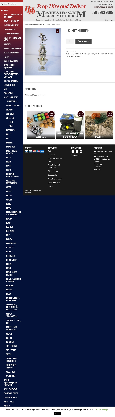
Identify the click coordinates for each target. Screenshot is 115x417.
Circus (8, 170)
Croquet (9, 195)
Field (11, 122)
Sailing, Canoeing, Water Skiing (13, 299)
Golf (8, 235)
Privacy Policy (53, 171)
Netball (9, 264)
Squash (9, 333)
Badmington (10, 130)
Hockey (9, 239)
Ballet (8, 134)
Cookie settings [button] (102, 410)
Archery (9, 109)
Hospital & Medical (11, 81)
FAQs (50, 151)
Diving (8, 208)
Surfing (9, 338)
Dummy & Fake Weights (12, 48)
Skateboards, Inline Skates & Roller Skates (12, 307)
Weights (7, 405)
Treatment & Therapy (11, 366)
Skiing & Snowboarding (11, 315)
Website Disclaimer (55, 179)
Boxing (8, 165)
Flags (8, 223)
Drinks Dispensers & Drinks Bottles (13, 213)
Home (6, 10)
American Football (13, 105)
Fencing (9, 218)
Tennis (8, 354)
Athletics (10, 118)
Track (11, 126)
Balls (8, 138)
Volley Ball (10, 371)
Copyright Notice (54, 183)
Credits (50, 187)
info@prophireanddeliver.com (103, 7)
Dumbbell (7, 44)
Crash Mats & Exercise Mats (12, 39)
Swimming (10, 342)
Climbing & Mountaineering (12, 175)
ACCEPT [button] (57, 413)
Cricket (9, 191)
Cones (8, 187)
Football (9, 227)
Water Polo (10, 376)
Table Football (12, 346)
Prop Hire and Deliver (61, 6)
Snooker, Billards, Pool (13, 321)
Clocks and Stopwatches (11, 182)
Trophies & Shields (11, 397)
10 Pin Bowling (11, 101)
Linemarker (10, 255)
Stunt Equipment (10, 389)
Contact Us (75, 155)
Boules (9, 157)
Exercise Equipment (11, 52)
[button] (57, 31)
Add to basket (83, 41)
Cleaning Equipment (11, 33)
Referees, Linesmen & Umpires (13, 280)
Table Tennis (11, 350)
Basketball (10, 146)
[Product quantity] (70, 41)
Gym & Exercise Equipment (9, 66)
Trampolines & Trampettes (11, 359)
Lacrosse (9, 251)
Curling (9, 199)
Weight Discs (9, 401)
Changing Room (9, 29)
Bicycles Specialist (11, 21)
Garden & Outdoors (11, 60)
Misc (5, 89)
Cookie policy (53, 175)
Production (8, 93)
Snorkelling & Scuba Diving (11, 328)
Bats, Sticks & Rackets (11, 152)
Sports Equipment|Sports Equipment (11, 382)
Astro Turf (10, 113)
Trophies (78, 56)
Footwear (10, 231)
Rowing (9, 289)
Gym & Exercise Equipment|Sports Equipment (11, 74)
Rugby (8, 293)
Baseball (9, 142)
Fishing (6, 56)
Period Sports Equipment (11, 273)
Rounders (10, 285)
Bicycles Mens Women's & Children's (13, 15)
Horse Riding (11, 243)
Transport (51, 155)
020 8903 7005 (102, 12)
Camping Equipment (11, 25)
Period (8, 268)
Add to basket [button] (51, 114)
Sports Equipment (11, 97)
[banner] (69, 10)
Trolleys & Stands (11, 393)
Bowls (8, 161)
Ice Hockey (10, 247)
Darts (8, 204)
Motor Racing (11, 260)
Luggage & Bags (9, 85)
